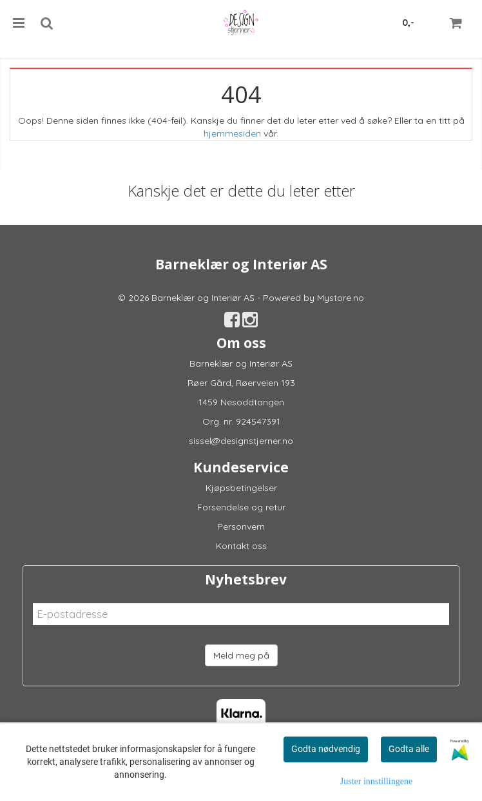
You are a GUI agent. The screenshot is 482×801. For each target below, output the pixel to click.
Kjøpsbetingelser (241, 488)
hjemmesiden (232, 133)
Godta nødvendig (325, 749)
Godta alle (409, 749)
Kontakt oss (241, 546)
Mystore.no (340, 298)
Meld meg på (241, 655)
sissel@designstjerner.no (241, 441)
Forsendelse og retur (241, 507)
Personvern (241, 526)
